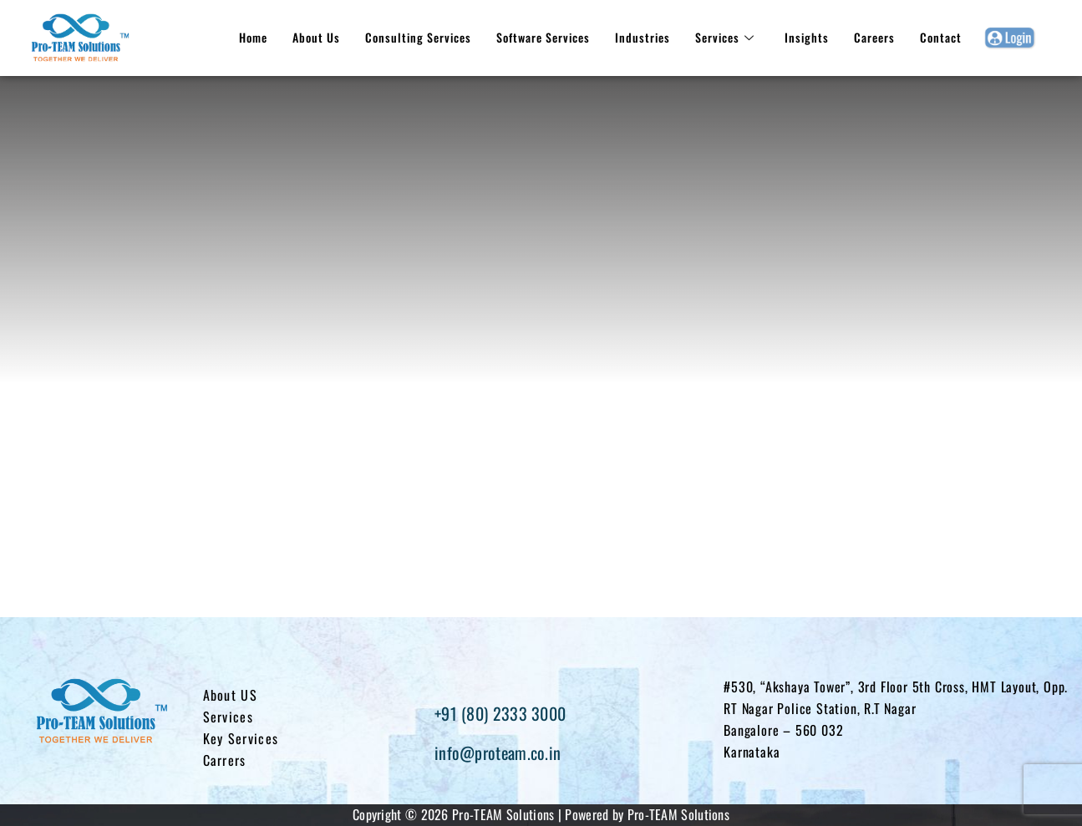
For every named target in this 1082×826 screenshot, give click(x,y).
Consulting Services (418, 37)
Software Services (543, 37)
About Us (316, 37)
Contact (941, 37)
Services (724, 37)
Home (253, 37)
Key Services (241, 738)
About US (230, 695)
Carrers (224, 760)
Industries (642, 37)
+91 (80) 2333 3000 (500, 713)
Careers (874, 37)
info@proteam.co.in (497, 752)
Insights (807, 37)
